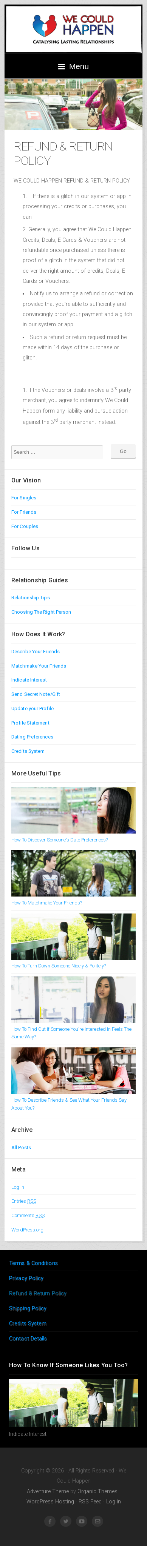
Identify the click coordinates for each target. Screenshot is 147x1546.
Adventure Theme (48, 1491)
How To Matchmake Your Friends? (46, 903)
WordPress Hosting (50, 1501)
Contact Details (28, 1339)
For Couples (24, 526)
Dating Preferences (32, 737)
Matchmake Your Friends (38, 666)
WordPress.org (27, 1230)
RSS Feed (90, 1501)
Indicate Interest (29, 680)
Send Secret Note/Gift (35, 694)
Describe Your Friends (35, 651)
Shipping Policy (28, 1308)
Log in (17, 1187)
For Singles (23, 497)
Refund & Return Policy (38, 1293)
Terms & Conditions (33, 1263)
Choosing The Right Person (41, 612)
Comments (28, 1215)
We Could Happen (73, 29)
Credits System (28, 751)
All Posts (21, 1147)
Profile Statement (30, 723)
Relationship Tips (30, 597)
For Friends (23, 512)
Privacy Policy (26, 1278)
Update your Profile (32, 708)
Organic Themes (97, 1491)
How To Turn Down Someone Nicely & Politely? (58, 966)
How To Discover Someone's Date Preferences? (59, 840)
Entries (23, 1201)
